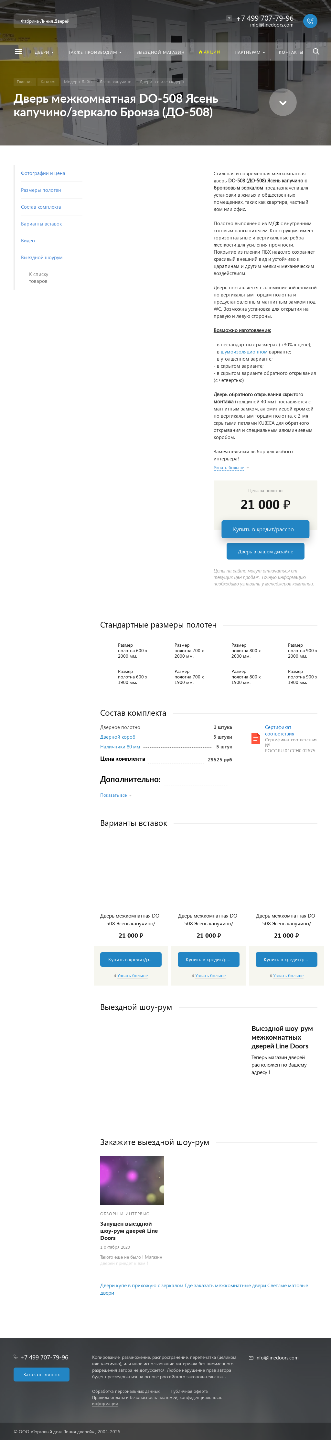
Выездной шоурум (42, 257)
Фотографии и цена (43, 173)
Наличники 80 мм (120, 746)
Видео (28, 240)
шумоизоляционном (244, 351)
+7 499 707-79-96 (44, 1357)
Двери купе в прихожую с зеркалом (141, 1285)
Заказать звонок (41, 1374)
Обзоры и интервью (125, 1213)
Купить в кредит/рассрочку (267, 529)
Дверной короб (117, 737)
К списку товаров (38, 277)
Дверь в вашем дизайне (265, 551)
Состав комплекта (41, 206)
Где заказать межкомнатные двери (225, 1285)
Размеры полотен (41, 190)
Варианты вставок (41, 223)
